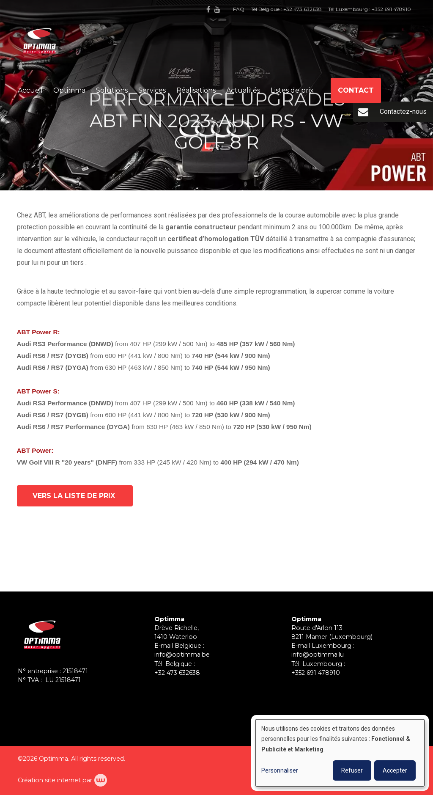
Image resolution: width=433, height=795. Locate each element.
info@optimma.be (182, 654)
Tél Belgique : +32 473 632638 (286, 9)
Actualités (243, 90)
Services (152, 90)
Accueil (30, 90)
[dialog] (340, 753)
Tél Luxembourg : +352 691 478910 (369, 9)
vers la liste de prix (75, 496)
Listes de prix (292, 90)
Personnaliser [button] (279, 770)
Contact (356, 90)
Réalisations (196, 90)
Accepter (395, 770)
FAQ (238, 9)
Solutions (112, 90)
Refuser (352, 770)
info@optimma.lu (317, 654)
